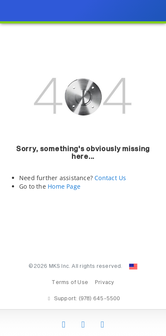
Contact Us (110, 178)
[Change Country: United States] (133, 266)
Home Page (64, 186)
